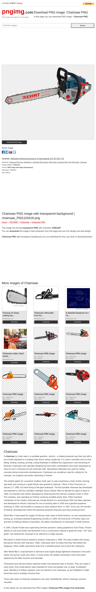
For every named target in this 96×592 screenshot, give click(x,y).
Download (14, 322)
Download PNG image (14, 142)
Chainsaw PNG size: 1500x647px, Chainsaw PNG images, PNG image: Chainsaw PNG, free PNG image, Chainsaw (48, 162)
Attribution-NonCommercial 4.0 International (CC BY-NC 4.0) (37, 159)
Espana (19, 3)
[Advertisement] (48, 47)
